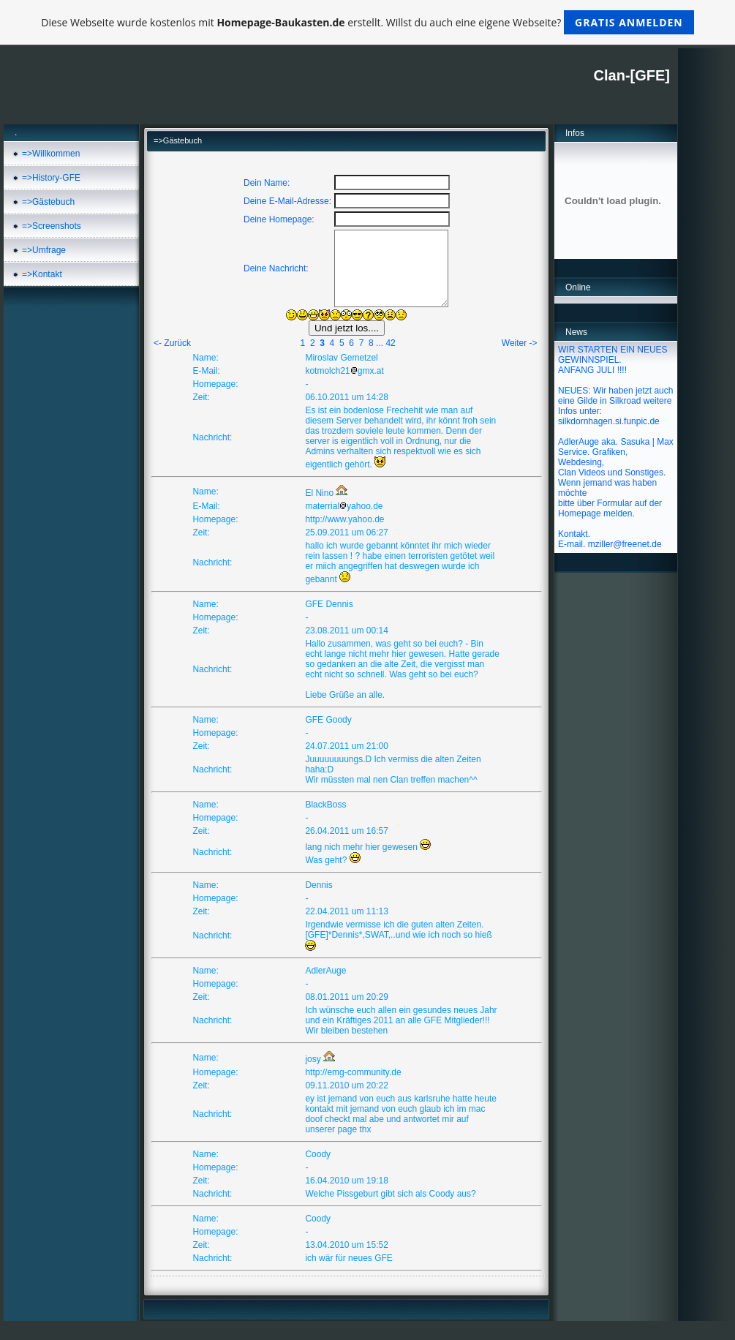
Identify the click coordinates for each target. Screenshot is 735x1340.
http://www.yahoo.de (344, 519)
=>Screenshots (51, 226)
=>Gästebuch (48, 202)
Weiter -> (520, 343)
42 (390, 343)
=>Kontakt (42, 274)
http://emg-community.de (353, 1072)
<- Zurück (172, 343)
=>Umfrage (44, 250)
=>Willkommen (51, 153)
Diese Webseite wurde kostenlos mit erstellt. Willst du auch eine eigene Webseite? (367, 22)
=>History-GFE (51, 178)
